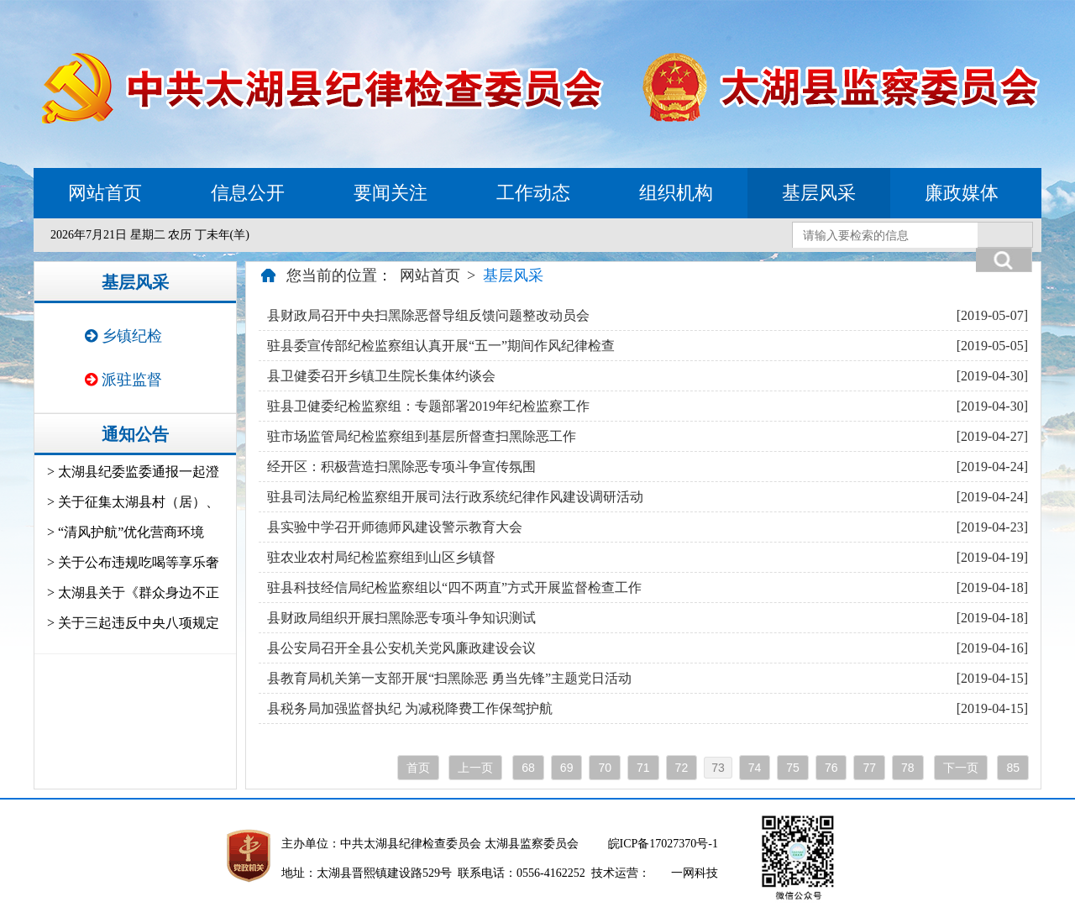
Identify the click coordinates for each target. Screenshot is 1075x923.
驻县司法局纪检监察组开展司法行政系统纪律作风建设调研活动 (455, 497)
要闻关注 (390, 192)
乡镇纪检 (123, 336)
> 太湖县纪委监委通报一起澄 (133, 471)
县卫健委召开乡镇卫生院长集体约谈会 (381, 376)
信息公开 (248, 192)
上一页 (475, 767)
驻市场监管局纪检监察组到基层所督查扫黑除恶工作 (421, 436)
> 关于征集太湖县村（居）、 (133, 502)
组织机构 (676, 192)
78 (908, 767)
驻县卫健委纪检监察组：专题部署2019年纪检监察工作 (428, 406)
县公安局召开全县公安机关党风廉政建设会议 (401, 648)
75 (793, 767)
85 (1013, 767)
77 (869, 767)
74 (755, 767)
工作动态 (533, 192)
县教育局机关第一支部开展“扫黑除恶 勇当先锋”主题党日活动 (449, 678)
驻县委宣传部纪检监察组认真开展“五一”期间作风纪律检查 (441, 345)
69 (567, 767)
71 (643, 767)
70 (604, 767)
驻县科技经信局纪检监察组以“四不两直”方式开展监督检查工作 (454, 587)
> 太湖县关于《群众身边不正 (133, 592)
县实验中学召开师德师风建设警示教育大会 (394, 527)
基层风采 (819, 192)
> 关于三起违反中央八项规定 (133, 623)
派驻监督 (123, 379)
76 (831, 767)
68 (528, 767)
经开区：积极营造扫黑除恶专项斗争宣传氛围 (401, 466)
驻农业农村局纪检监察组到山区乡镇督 (381, 557)
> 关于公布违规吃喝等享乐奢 (133, 562)
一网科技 (694, 873)
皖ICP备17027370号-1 (663, 843)
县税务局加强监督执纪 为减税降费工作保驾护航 (410, 708)
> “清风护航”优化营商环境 (125, 532)
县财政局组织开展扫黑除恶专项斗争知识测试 (401, 618)
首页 (418, 767)
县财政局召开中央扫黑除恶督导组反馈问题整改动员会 (428, 315)
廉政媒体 (962, 192)
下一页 (960, 767)
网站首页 (105, 192)
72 (682, 767)
